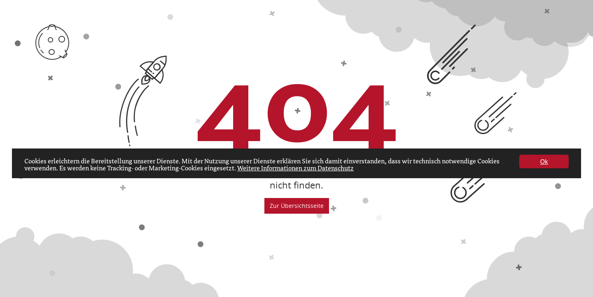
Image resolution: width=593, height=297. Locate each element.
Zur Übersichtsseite (297, 206)
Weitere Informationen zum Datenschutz (295, 169)
